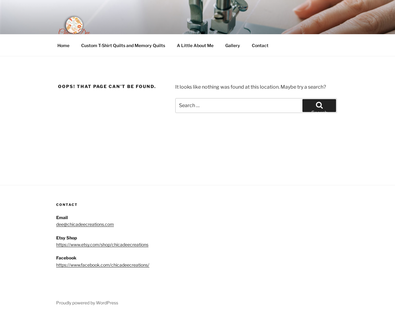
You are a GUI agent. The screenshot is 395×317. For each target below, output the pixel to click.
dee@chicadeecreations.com (85, 224)
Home (63, 45)
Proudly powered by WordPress (87, 302)
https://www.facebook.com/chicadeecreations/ (102, 264)
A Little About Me (195, 45)
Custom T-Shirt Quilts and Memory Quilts (123, 45)
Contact (260, 45)
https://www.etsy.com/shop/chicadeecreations (102, 244)
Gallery (232, 45)
